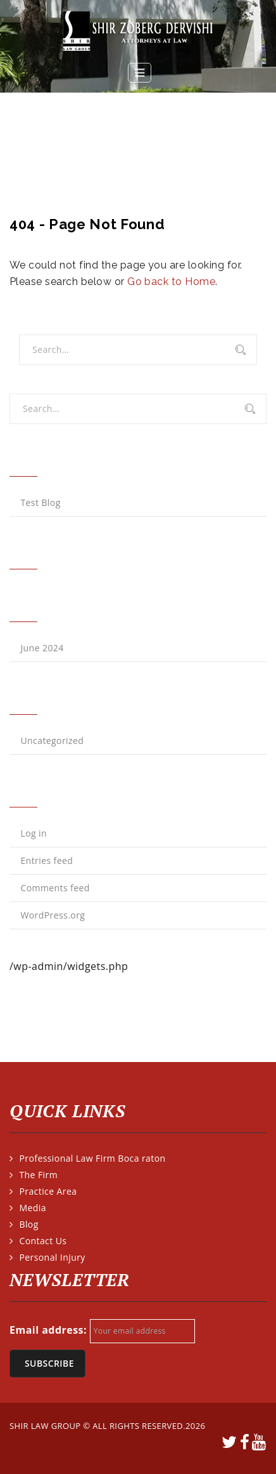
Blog (28, 1224)
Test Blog (40, 502)
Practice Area (48, 1191)
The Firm (38, 1175)
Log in (33, 833)
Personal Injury (52, 1257)
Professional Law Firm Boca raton (92, 1158)
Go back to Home (171, 282)
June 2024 (41, 648)
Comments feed (54, 888)
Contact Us (42, 1241)
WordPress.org (52, 915)
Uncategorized (52, 740)
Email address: (48, 1330)
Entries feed (46, 860)
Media (32, 1208)
